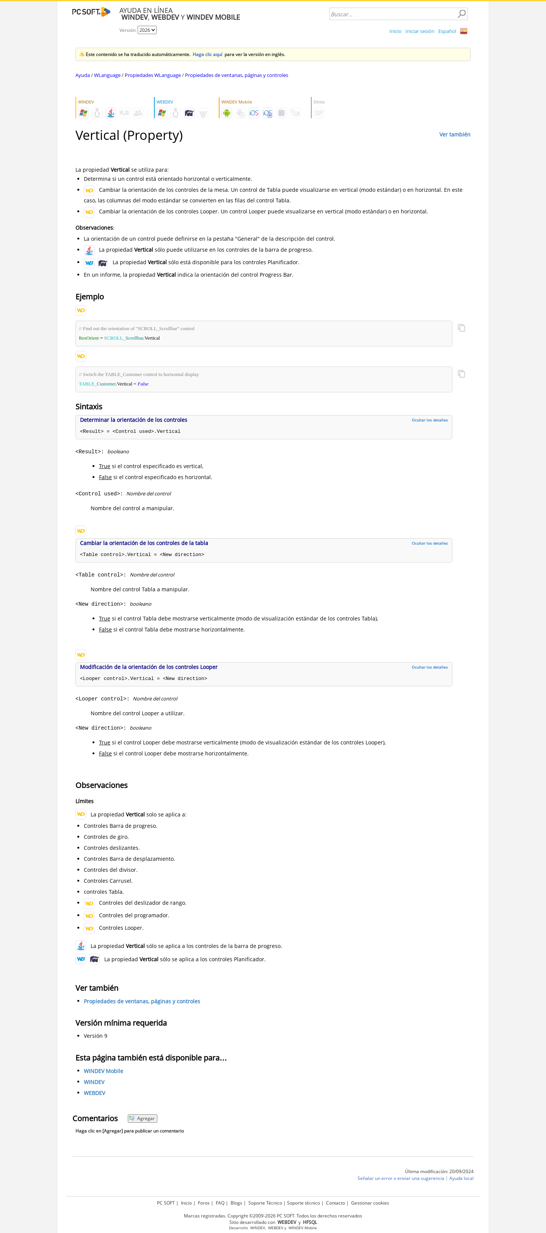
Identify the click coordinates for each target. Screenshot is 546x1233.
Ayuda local (461, 1178)
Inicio (395, 31)
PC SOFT (166, 1203)
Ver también (455, 134)
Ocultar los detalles (430, 420)
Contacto (335, 1203)
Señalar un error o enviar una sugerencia (401, 1178)
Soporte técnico (303, 1203)
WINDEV (94, 1082)
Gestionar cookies (370, 1203)
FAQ (220, 1203)
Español (447, 31)
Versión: (128, 30)
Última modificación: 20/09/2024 (439, 1171)
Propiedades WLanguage (153, 75)
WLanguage (107, 75)
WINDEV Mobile (103, 1071)
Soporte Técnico (265, 1203)
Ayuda (82, 75)
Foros (204, 1203)
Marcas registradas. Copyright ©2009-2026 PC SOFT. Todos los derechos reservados (273, 1216)
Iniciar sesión (420, 31)
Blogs (236, 1203)
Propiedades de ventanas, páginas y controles (236, 75)
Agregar (142, 1118)
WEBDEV (94, 1093)
